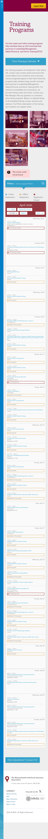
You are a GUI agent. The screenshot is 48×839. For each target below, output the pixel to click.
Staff (7, 796)
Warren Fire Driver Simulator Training (16, 278)
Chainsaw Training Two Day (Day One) (16, 377)
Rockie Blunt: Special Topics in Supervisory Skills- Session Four (22, 740)
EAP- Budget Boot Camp (13, 271)
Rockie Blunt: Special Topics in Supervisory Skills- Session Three (23, 637)
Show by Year (25, 209)
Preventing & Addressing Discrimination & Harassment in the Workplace (25, 410)
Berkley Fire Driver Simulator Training (16, 367)
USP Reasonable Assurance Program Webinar (18, 330)
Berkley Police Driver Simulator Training (17, 446)
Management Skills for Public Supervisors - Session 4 (20, 320)
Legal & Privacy (10, 801)
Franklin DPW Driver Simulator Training (17, 541)
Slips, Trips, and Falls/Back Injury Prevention (18, 455)
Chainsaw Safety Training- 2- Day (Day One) (17, 588)
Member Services (11, 794)
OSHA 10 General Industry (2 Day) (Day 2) (17, 573)
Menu (1, 2)
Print (23, 213)
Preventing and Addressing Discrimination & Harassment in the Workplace (25, 247)
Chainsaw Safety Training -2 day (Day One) (17, 507)
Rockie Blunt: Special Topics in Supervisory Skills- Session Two (22, 494)
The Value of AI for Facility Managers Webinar (18, 630)
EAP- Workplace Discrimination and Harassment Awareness (22, 682)
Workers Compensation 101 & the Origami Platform (20, 582)
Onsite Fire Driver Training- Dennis (15, 358)
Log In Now (38, 6)
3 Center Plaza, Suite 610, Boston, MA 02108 (28, 780)
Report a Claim (10, 804)
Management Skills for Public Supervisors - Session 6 (20, 612)
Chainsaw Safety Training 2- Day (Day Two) (17, 603)
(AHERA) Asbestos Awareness (14, 650)
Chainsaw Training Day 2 (13, 391)
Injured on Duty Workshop (13, 222)
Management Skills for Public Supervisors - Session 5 (20, 476)
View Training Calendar (24, 61)
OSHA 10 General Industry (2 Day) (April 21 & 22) (19, 550)
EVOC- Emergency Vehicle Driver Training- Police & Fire (20, 674)
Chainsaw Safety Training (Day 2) (15, 532)
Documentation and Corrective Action (16, 438)
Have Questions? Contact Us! (22, 759)
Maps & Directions (11, 799)
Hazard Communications (13, 699)
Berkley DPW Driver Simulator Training (16, 485)
